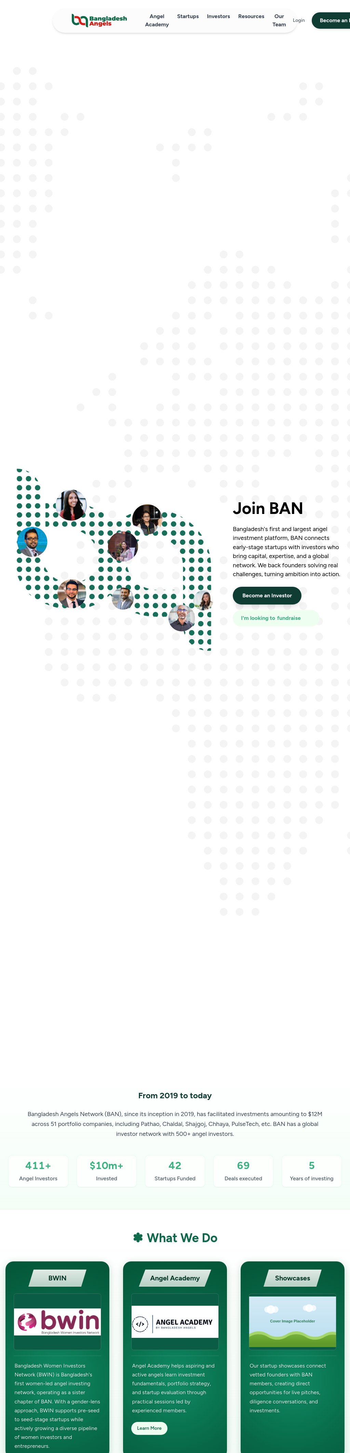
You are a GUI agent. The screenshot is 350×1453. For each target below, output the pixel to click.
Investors (218, 16)
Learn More (149, 1428)
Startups (188, 16)
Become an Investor (267, 595)
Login (299, 20)
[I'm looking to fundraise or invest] (276, 618)
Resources (251, 16)
